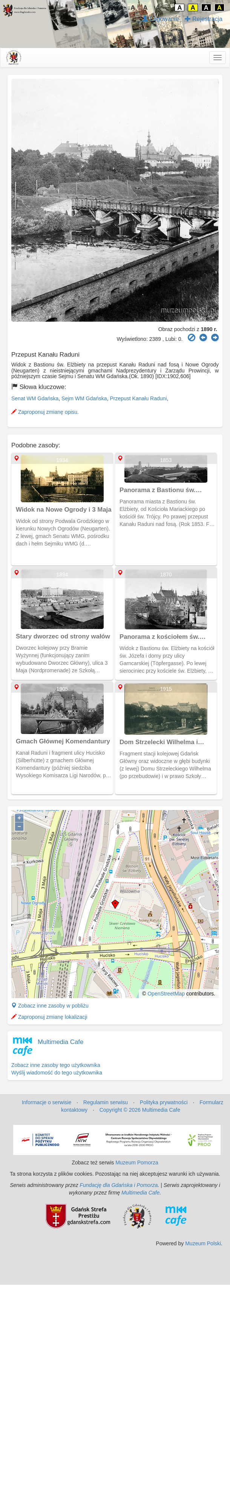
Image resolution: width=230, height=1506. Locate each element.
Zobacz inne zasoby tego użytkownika (55, 1065)
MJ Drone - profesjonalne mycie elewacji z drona (164, 1262)
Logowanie (160, 19)
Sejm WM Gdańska (84, 398)
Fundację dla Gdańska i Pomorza (119, 1185)
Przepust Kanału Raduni (138, 398)
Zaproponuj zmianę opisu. (45, 412)
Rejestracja (203, 19)
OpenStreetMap (166, 994)
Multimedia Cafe (60, 1042)
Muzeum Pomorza (136, 1163)
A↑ (160, 7)
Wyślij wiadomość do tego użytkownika (56, 1073)
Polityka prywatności (164, 1102)
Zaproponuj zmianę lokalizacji (49, 1017)
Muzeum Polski (203, 1243)
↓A (131, 7)
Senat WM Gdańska (34, 398)
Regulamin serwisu (105, 1102)
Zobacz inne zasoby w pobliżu (50, 1006)
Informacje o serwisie (47, 1102)
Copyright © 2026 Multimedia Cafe (140, 1110)
